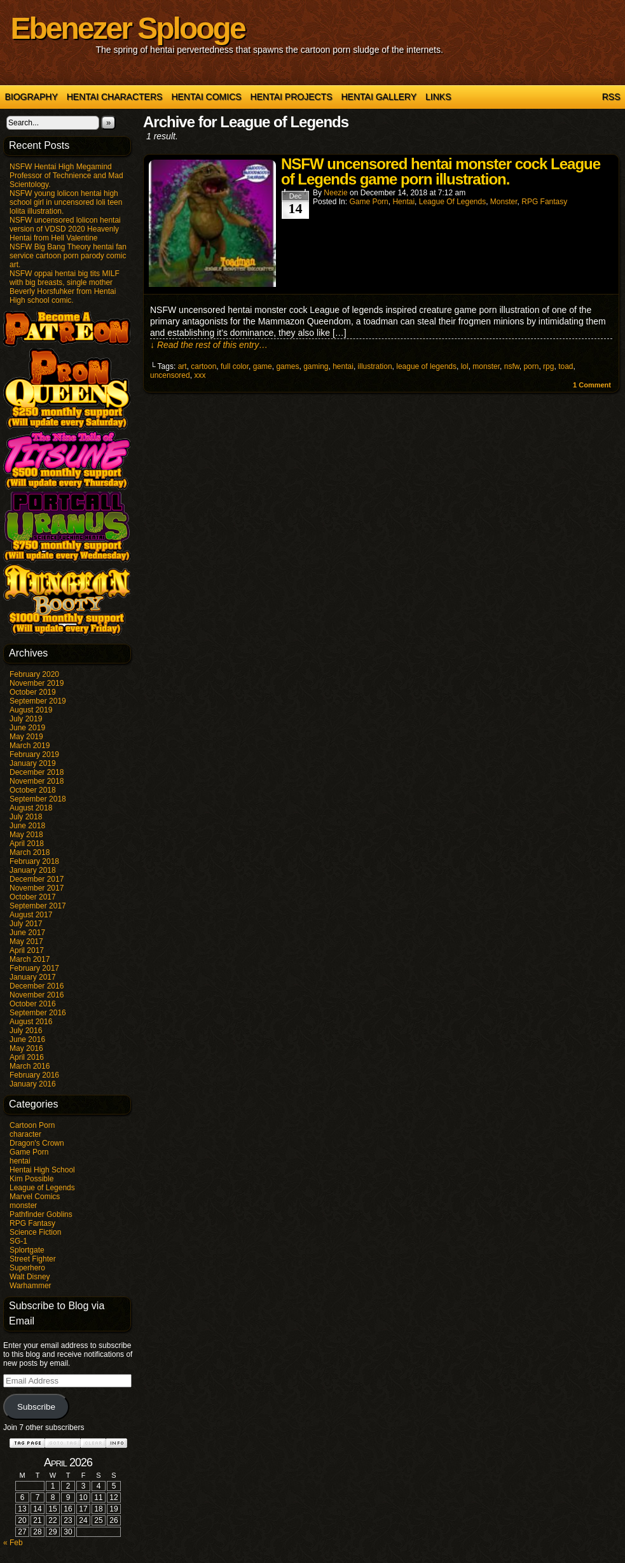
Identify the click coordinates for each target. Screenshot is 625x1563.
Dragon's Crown (37, 1143)
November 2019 (37, 683)
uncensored (170, 375)
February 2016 (34, 1075)
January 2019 (33, 763)
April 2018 (27, 843)
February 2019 (34, 754)
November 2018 (37, 781)
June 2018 (27, 825)
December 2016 (37, 986)
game (262, 366)
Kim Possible (31, 1178)
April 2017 (27, 950)
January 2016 (33, 1084)
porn (531, 366)
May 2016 (26, 1048)
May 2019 (26, 736)
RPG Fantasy (32, 1223)
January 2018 (33, 870)
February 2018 (34, 861)
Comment (592, 385)
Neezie (335, 192)
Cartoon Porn (32, 1125)
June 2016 (27, 1039)
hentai (20, 1161)
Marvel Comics (35, 1196)
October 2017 (33, 897)
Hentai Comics (206, 97)
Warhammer (31, 1285)
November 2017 (37, 888)
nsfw (511, 366)
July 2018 (26, 816)
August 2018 (31, 807)
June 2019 (27, 727)
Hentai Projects (292, 97)
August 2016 (31, 1021)
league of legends (426, 366)
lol (465, 366)
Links (438, 97)
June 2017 (27, 932)
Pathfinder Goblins (41, 1214)
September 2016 (38, 1012)
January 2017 (33, 977)
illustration (375, 366)
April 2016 (27, 1057)
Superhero (27, 1267)
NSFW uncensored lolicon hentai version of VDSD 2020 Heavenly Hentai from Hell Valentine (65, 229)
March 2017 (30, 959)
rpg (548, 366)
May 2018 (26, 834)
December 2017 (37, 879)
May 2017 (26, 941)
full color (235, 366)
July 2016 (26, 1030)
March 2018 (30, 852)
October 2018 (33, 790)
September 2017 (38, 905)
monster (23, 1205)
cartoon (203, 366)
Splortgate (27, 1250)
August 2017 (31, 914)
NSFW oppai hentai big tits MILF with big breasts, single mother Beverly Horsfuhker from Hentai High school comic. (65, 287)
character (25, 1134)
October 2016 (33, 1003)
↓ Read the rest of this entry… (209, 345)
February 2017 (34, 968)
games (287, 366)
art (182, 366)
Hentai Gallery (378, 97)
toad (565, 366)
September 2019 (38, 701)
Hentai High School (42, 1169)
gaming (315, 366)
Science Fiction (35, 1232)
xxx (199, 375)
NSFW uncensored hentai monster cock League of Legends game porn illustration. (440, 171)
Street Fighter (33, 1258)
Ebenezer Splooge (128, 28)
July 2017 (26, 923)
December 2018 (37, 772)
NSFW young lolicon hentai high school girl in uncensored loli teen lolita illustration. (66, 202)
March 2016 (30, 1066)
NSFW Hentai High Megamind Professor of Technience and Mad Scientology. (66, 175)
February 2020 (34, 674)
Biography (31, 97)
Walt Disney (30, 1276)
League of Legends (42, 1187)
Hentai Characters (115, 97)
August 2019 (31, 709)
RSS (611, 97)
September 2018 (38, 799)
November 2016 (37, 994)
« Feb (13, 1542)
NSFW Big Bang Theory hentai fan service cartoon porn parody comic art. (68, 255)
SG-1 (18, 1241)
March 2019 (30, 745)
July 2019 (26, 718)
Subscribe (36, 1407)
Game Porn (29, 1152)
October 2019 (33, 692)
